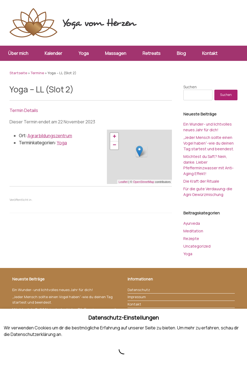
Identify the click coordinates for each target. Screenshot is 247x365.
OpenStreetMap (143, 181)
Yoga (84, 53)
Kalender (53, 53)
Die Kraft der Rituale (201, 181)
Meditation (193, 230)
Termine (37, 72)
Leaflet (123, 181)
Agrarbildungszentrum (49, 136)
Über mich (18, 53)
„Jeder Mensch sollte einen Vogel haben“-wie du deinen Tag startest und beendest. (208, 143)
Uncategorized (197, 246)
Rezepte (191, 238)
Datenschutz (139, 289)
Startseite (18, 72)
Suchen (190, 86)
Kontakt (209, 53)
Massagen (115, 53)
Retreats (151, 53)
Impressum (137, 296)
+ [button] (114, 137)
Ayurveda (191, 223)
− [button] (114, 145)
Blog (181, 53)
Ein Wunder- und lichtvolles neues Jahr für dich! (52, 289)
